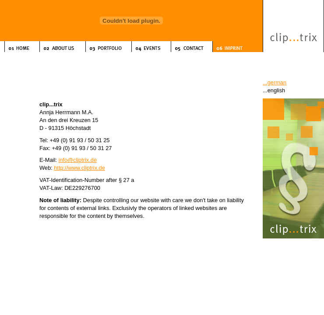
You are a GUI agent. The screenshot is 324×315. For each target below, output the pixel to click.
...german (274, 82)
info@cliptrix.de (77, 160)
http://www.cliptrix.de (79, 167)
